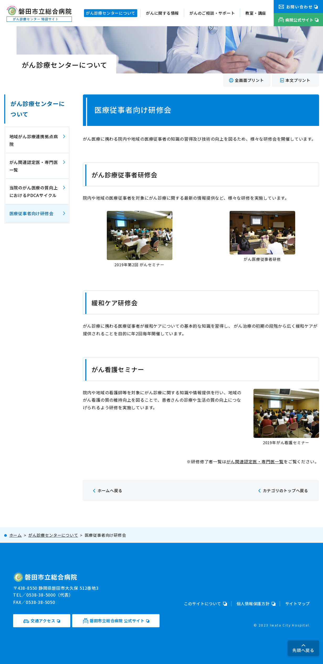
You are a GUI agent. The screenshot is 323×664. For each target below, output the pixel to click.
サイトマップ (297, 603)
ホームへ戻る (110, 490)
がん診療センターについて (37, 108)
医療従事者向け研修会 (31, 213)
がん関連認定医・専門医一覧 (255, 461)
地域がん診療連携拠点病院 (33, 140)
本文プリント (297, 80)
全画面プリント (249, 80)
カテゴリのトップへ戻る (285, 490)
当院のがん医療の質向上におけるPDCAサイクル (33, 191)
